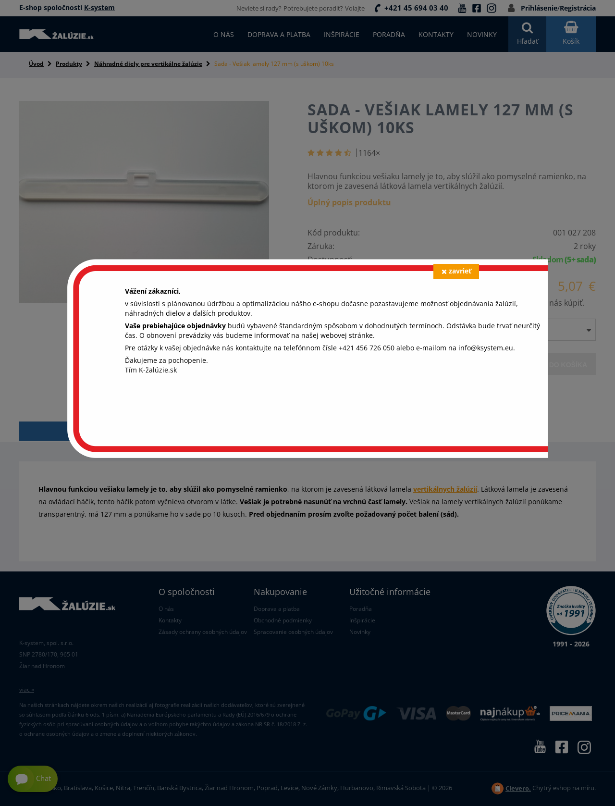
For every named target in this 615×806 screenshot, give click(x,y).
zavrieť (456, 270)
